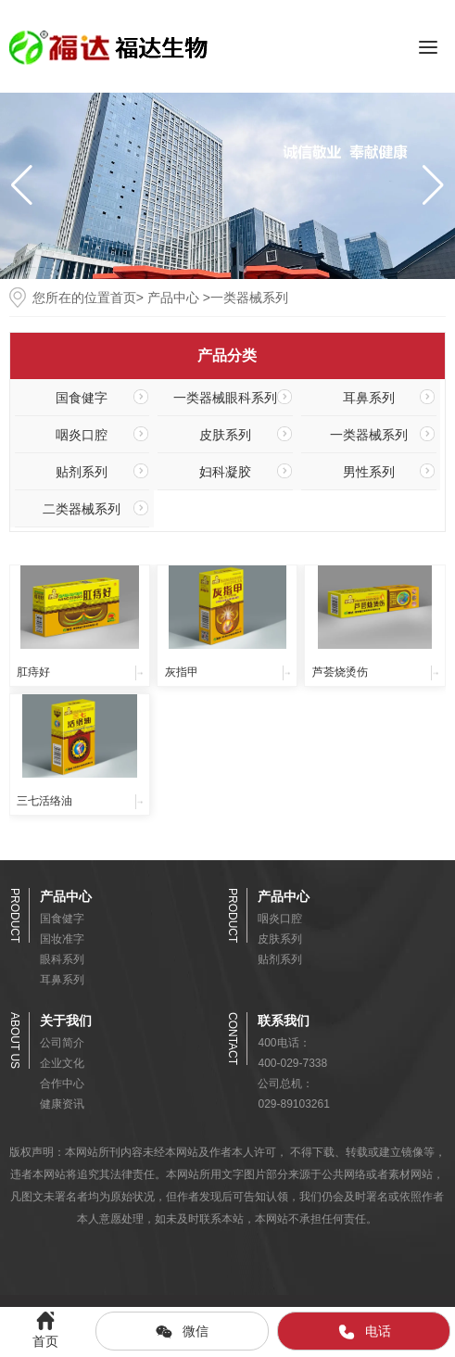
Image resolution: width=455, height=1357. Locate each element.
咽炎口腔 (81, 434)
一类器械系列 (369, 434)
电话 (364, 1332)
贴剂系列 (81, 471)
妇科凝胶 (225, 471)
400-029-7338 (292, 1063)
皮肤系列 (225, 434)
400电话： (284, 1042)
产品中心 (173, 297)
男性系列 (369, 471)
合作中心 (62, 1083)
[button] (433, 185)
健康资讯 (62, 1103)
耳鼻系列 (369, 397)
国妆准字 (62, 938)
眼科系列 (62, 959)
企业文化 (62, 1063)
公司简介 (62, 1042)
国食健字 (81, 397)
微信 (182, 1332)
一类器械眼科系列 (225, 397)
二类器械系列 (81, 508)
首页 (123, 297)
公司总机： (285, 1083)
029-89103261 (293, 1103)
